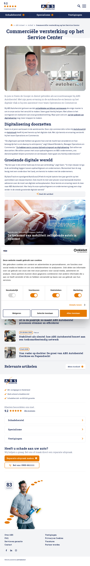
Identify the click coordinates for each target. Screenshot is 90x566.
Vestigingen (51, 538)
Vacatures (49, 545)
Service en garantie (13, 545)
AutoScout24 (79, 129)
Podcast (37, 333)
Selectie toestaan (45, 313)
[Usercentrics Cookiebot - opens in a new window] (75, 251)
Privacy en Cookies (54, 542)
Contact (8, 548)
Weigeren (16, 313)
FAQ (6, 542)
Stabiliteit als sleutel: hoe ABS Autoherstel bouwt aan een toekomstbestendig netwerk (52, 338)
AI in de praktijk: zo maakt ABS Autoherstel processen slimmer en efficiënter (46, 322)
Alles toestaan (73, 313)
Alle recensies (29, 411)
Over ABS (9, 538)
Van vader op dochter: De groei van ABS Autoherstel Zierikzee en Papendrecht (51, 355)
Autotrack (11, 132)
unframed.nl (21, 563)
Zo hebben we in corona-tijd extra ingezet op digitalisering (42, 147)
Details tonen (75, 305)
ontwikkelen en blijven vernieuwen (50, 108)
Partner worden (52, 548)
